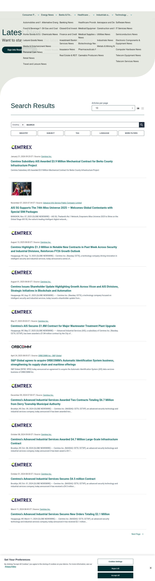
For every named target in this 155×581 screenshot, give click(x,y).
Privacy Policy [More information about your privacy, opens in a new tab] (10, 568)
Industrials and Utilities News (103, 15)
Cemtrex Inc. (46, 156)
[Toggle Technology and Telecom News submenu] (131, 15)
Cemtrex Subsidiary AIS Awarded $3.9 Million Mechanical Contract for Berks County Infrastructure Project (62, 163)
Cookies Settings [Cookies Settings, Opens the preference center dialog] (115, 563)
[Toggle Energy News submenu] (56, 15)
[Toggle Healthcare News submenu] (93, 15)
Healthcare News (84, 15)
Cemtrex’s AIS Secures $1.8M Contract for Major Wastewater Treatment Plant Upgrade (63, 326)
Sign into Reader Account (19, 50)
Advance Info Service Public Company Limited (62, 203)
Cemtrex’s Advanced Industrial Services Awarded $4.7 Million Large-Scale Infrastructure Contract (64, 441)
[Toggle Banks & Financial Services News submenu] (75, 15)
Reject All (115, 570)
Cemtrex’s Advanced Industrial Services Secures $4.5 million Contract (53, 478)
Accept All (115, 577)
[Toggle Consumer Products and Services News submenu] (38, 15)
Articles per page (100, 103)
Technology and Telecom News (122, 15)
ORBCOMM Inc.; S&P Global (50, 356)
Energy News (47, 15)
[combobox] (113, 108)
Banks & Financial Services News (65, 15)
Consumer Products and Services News (29, 15)
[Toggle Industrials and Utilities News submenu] (112, 15)
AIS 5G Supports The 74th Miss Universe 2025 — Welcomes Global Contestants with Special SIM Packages (62, 209)
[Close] (151, 569)
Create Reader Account (56, 50)
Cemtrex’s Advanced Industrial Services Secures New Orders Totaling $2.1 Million (60, 514)
